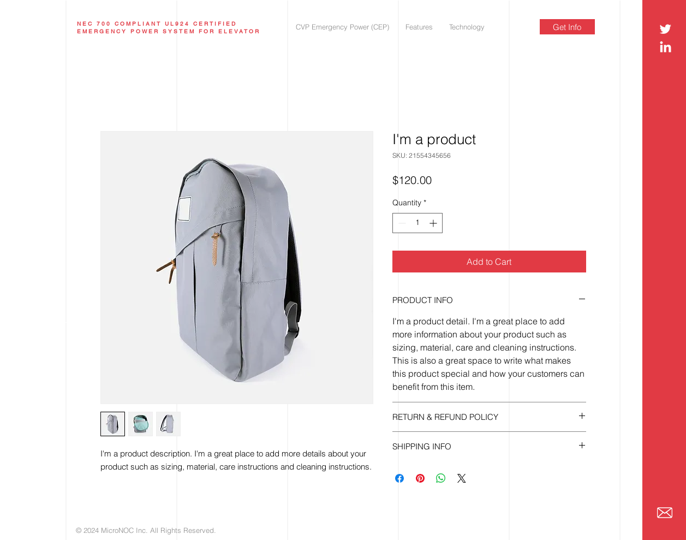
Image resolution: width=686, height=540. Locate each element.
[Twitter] (665, 28)
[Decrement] (401, 223)
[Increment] (434, 223)
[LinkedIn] (665, 48)
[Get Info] (567, 26)
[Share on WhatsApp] (441, 478)
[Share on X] (461, 478)
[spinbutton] (417, 223)
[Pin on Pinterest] (420, 478)
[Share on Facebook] (399, 478)
